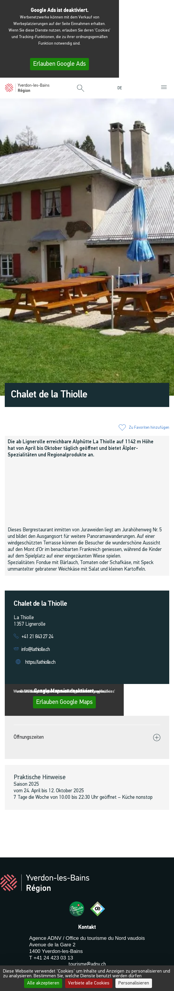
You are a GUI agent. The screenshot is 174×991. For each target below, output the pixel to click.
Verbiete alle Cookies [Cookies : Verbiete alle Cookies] (88, 983)
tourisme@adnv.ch (87, 964)
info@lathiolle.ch (35, 649)
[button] (80, 88)
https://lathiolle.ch (40, 662)
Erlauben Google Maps (64, 702)
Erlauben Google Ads (59, 64)
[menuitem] (121, 88)
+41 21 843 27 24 (37, 636)
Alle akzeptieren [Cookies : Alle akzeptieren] (43, 983)
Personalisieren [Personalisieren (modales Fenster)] (133, 983)
